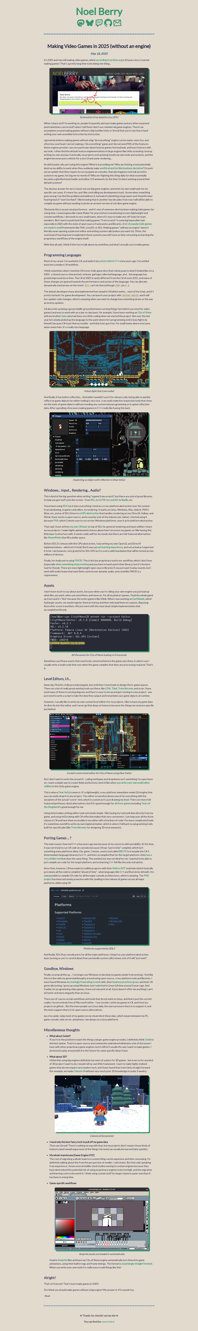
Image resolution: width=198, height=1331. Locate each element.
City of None (144, 311)
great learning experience (109, 546)
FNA (55, 520)
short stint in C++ (110, 261)
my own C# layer (78, 526)
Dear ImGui (64, 791)
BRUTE (123, 850)
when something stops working (72, 563)
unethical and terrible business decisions (121, 168)
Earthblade (138, 598)
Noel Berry (99, 11)
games (148, 223)
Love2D (113, 499)
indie (141, 223)
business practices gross (125, 981)
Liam (63, 315)
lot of (127, 223)
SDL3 (66, 505)
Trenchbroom (125, 687)
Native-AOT (119, 867)
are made (49, 227)
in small (58, 227)
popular (135, 223)
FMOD (78, 560)
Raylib (124, 499)
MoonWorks (55, 537)
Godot (148, 1039)
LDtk (108, 687)
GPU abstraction (90, 512)
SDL (92, 499)
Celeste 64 (79, 1070)
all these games (122, 802)
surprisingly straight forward (136, 1263)
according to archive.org (109, 60)
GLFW (102, 499)
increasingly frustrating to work (84, 981)
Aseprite (62, 1259)
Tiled (114, 687)
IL (148, 850)
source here (107, 1321)
